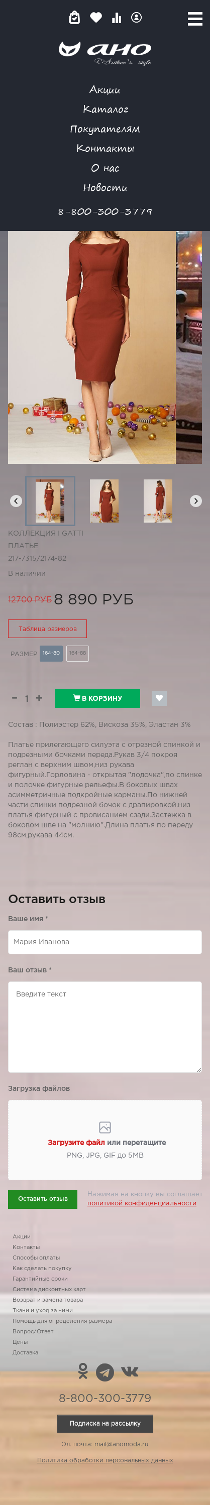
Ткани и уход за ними (43, 1310)
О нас (105, 167)
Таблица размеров (48, 629)
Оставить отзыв (43, 1199)
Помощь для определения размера (62, 1321)
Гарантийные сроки (40, 1279)
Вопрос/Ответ (33, 1331)
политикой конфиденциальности (141, 1203)
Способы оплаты (36, 1258)
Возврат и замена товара (48, 1300)
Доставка (25, 1352)
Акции (105, 89)
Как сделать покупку (42, 1268)
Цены (20, 1342)
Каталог (105, 108)
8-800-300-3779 (105, 211)
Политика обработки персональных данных (105, 1460)
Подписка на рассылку (105, 1423)
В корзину (97, 698)
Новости (105, 187)
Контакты (105, 148)
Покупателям (105, 128)
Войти (136, 17)
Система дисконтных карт (49, 1289)
